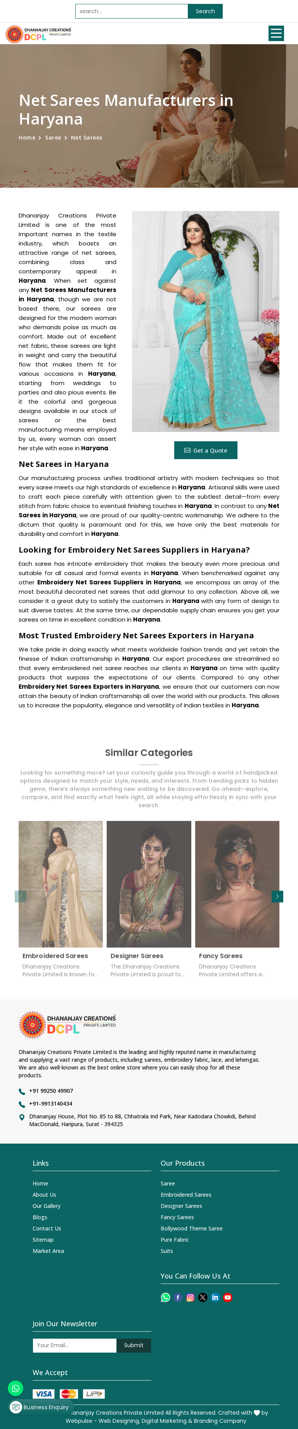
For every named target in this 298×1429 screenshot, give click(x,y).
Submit (134, 1345)
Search (205, 11)
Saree (53, 137)
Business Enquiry (39, 1407)
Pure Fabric (175, 1239)
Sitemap (43, 1239)
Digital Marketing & (167, 1421)
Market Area (48, 1250)
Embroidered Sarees (55, 960)
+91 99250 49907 (51, 1090)
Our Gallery (47, 1206)
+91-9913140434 (50, 1103)
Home (27, 137)
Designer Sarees (137, 960)
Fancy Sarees (221, 960)
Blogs (40, 1217)
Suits (167, 1250)
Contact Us (47, 1228)
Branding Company (220, 1421)
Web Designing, (119, 1421)
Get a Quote (205, 450)
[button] (277, 896)
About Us (44, 1194)
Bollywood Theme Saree (192, 1228)
